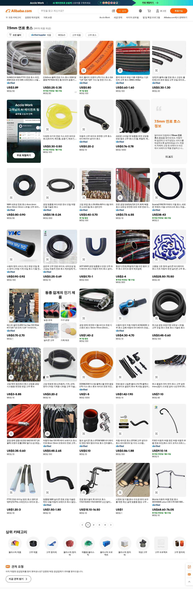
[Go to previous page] (82, 524)
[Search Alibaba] (75, 10)
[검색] (122, 11)
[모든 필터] (15, 35)
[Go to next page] (110, 524)
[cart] (150, 11)
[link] (189, 567)
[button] (113, 11)
